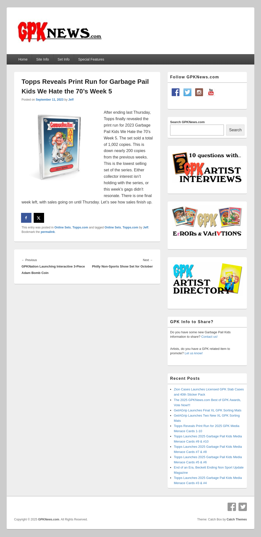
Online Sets (62, 227)
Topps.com (80, 227)
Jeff (71, 99)
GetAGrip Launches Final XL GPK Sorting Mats (207, 410)
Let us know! (194, 353)
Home (22, 59)
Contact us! (209, 336)
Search (235, 130)
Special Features (91, 59)
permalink (48, 232)
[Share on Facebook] (26, 218)
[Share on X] (39, 218)
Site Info (42, 59)
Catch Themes (237, 519)
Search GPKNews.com (187, 122)
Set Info (64, 59)
